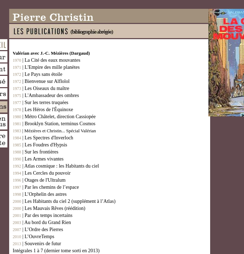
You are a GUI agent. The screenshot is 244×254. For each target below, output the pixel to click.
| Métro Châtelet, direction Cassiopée (54, 116)
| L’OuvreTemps (33, 236)
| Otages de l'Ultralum (39, 180)
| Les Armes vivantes (38, 159)
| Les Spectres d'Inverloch (43, 137)
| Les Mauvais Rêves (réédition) (49, 208)
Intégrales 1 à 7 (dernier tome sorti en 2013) (56, 250)
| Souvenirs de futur (37, 243)
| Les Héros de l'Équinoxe (43, 109)
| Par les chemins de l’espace (46, 187)
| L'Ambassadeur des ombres (46, 95)
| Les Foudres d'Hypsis (40, 144)
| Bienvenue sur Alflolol (41, 81)
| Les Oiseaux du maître (41, 88)
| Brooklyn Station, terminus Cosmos (54, 123)
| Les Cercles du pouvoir (42, 173)
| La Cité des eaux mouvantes (46, 60)
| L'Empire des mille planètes (46, 67)
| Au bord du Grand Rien (42, 222)
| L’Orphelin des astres (40, 194)
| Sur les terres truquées (40, 102)
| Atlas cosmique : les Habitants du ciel (56, 166)
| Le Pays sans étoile (37, 74)
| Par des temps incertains (43, 215)
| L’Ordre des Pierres (38, 229)
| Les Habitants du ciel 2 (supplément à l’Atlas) (64, 201)
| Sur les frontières (35, 152)
